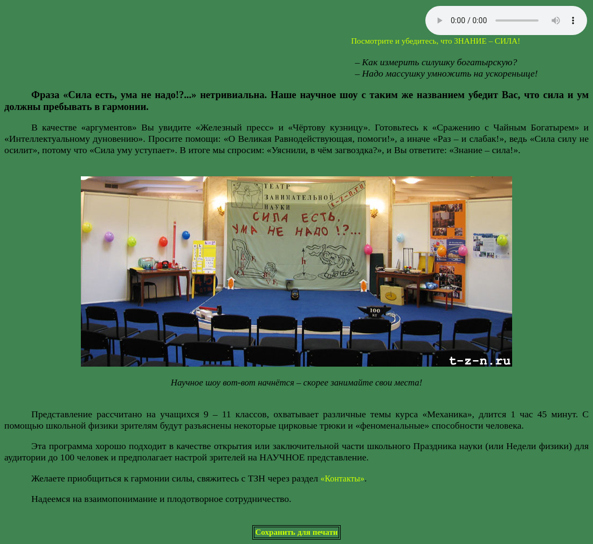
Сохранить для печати (296, 532)
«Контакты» (342, 478)
